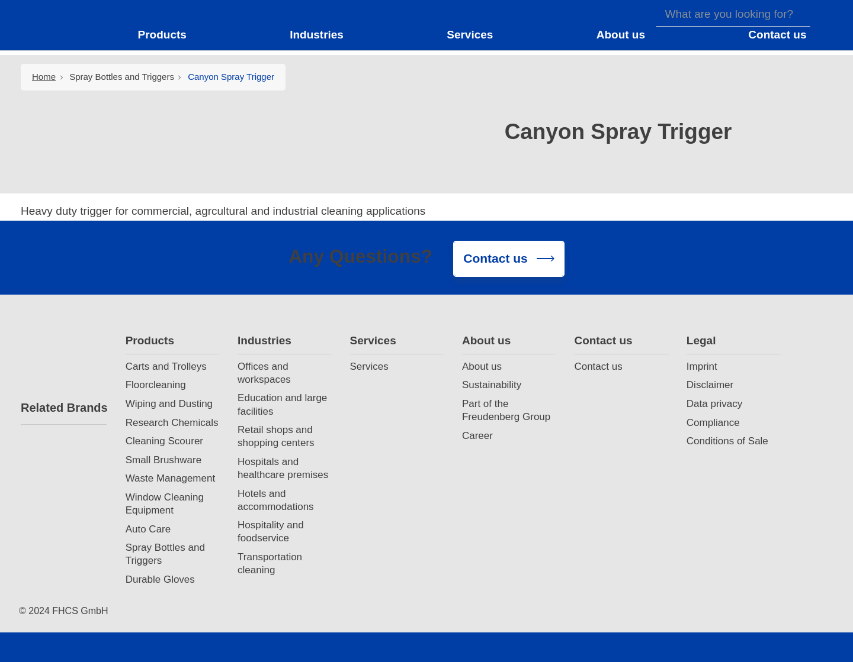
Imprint (702, 366)
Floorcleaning (156, 384)
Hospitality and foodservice (271, 531)
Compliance (713, 422)
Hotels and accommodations (276, 500)
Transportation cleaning (270, 563)
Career (477, 435)
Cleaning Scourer (164, 441)
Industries (264, 340)
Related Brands (64, 407)
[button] (169, 34)
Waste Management (171, 478)
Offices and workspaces (264, 373)
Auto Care (148, 529)
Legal (701, 340)
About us (486, 340)
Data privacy (714, 403)
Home (44, 77)
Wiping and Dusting (169, 403)
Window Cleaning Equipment (165, 504)
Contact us (603, 340)
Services (373, 340)
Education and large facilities (282, 404)
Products (150, 340)
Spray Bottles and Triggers (121, 77)
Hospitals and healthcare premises (283, 468)
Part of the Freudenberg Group (506, 410)
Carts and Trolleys (166, 366)
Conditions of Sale (727, 441)
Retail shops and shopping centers (276, 436)
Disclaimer (710, 384)
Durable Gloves (160, 579)
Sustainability (491, 384)
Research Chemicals (172, 422)
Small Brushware (164, 460)
